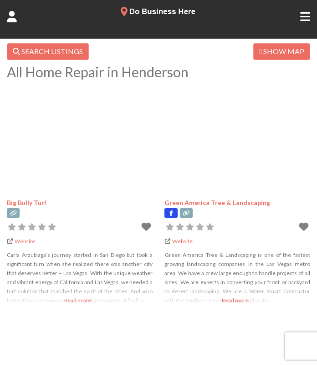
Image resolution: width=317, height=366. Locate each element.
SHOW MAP (281, 51)
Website (25, 241)
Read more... (79, 300)
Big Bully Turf (26, 202)
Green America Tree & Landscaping (217, 202)
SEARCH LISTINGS (48, 51)
